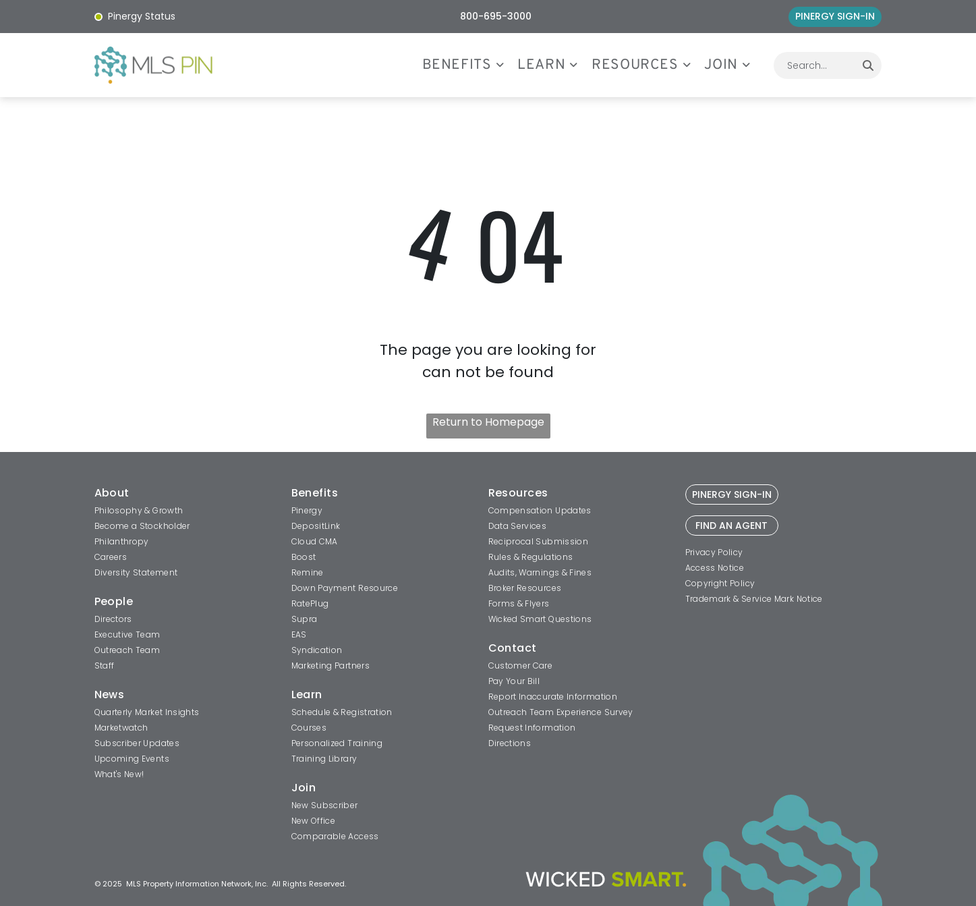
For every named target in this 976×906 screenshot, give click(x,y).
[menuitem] (470, 65)
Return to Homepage (488, 422)
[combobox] (814, 65)
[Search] (868, 65)
